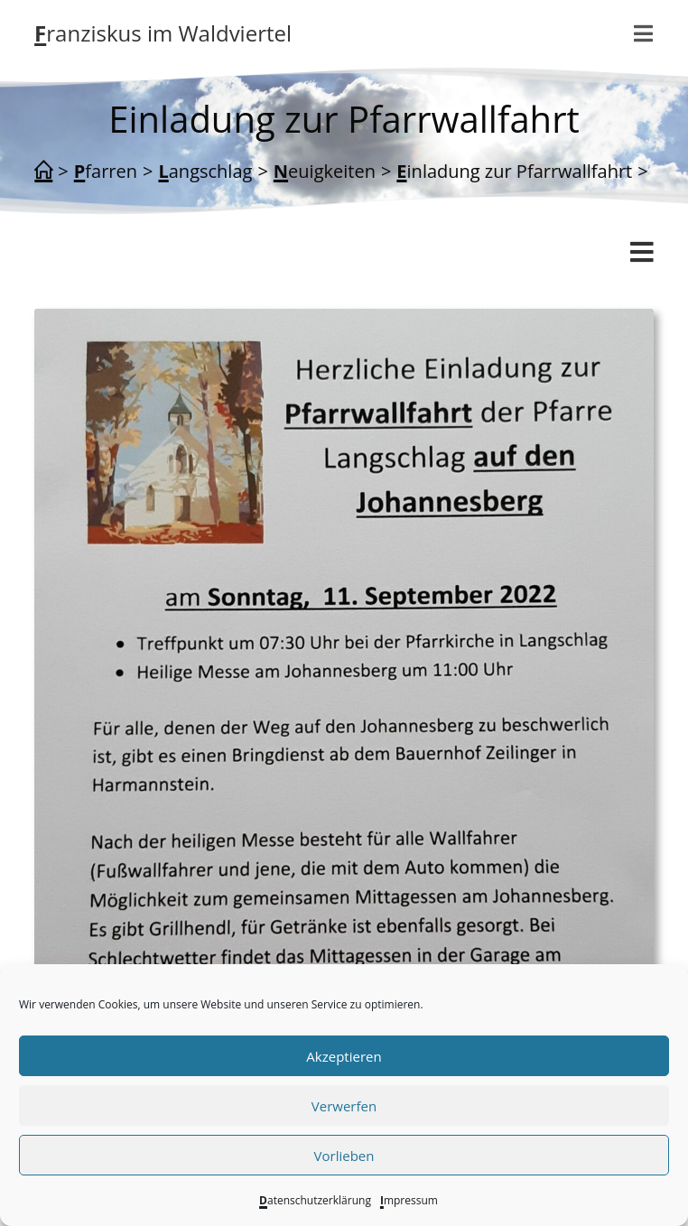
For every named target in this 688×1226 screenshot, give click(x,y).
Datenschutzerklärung (315, 1200)
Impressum (409, 1200)
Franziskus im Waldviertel (163, 33)
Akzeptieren (343, 1056)
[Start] (43, 171)
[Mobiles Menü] (644, 33)
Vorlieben (344, 1156)
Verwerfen (344, 1106)
